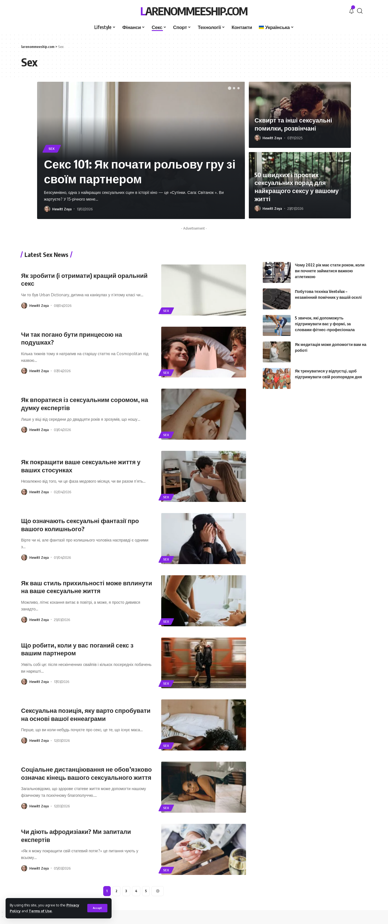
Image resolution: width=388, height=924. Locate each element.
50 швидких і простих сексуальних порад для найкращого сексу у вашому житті (296, 187)
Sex (52, 148)
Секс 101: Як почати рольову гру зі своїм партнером (140, 171)
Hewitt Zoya (62, 209)
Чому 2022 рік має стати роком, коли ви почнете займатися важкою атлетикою (329, 260)
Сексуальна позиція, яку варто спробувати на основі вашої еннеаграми (86, 714)
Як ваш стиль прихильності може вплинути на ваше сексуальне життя (86, 587)
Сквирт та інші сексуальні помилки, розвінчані (293, 124)
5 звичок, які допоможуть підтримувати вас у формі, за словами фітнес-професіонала (325, 313)
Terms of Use (40, 911)
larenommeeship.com (193, 11)
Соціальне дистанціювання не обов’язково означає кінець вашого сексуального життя (86, 773)
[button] (229, 88)
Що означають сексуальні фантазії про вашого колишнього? (80, 525)
